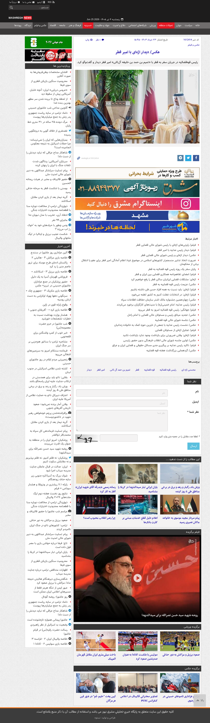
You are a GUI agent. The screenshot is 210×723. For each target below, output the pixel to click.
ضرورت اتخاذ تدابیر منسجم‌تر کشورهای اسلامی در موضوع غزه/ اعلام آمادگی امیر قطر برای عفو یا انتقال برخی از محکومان (140, 262)
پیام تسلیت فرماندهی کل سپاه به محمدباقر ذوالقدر (50, 433)
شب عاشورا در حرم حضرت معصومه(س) (55, 326)
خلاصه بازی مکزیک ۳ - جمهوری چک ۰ (46, 291)
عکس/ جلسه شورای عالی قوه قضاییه (175, 320)
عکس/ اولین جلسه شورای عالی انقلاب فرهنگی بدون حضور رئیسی (159, 340)
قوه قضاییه (149, 370)
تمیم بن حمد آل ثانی (120, 370)
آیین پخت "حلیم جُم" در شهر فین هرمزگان (98, 698)
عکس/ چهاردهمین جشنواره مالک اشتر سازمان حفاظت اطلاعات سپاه (158, 300)
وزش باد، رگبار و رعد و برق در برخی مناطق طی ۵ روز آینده (180, 489)
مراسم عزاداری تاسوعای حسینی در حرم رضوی (181, 698)
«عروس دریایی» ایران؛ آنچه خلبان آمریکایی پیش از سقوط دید (50, 92)
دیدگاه (28, 25)
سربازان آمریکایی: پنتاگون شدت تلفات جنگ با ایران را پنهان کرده (52, 163)
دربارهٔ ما (14, 2)
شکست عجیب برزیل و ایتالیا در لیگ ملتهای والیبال (49, 236)
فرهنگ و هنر (75, 25)
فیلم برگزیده (193, 532)
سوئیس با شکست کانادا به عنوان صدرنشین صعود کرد (140, 656)
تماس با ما (29, 2)
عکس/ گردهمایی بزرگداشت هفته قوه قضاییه (171, 350)
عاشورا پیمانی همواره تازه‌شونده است (47, 620)
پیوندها (17, 25)
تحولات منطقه (166, 25)
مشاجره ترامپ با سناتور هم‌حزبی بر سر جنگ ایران (49, 344)
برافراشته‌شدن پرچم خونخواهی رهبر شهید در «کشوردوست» (49, 415)
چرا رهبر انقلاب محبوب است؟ (99, 518)
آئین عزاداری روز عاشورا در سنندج (49, 253)
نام (197, 391)
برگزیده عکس (192, 668)
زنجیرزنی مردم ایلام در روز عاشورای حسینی (50, 361)
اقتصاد (53, 25)
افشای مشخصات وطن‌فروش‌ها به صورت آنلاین (50, 74)
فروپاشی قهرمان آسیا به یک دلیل (49, 277)
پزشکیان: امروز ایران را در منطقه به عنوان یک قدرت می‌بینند (50, 442)
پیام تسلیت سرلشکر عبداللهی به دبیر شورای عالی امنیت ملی (48, 172)
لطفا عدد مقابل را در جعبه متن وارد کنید (179, 436)
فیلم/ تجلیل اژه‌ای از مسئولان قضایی (175, 330)
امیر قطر (101, 370)
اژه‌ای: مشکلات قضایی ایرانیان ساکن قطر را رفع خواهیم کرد (163, 279)
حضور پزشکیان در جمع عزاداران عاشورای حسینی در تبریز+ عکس (52, 284)
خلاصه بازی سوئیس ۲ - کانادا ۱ (50, 644)
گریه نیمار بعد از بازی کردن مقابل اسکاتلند (51, 199)
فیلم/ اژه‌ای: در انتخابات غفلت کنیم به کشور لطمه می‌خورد (163, 295)
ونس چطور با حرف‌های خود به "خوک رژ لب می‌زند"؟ (49, 227)
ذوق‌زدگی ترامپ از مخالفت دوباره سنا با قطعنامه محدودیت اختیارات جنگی (48, 208)
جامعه (62, 25)
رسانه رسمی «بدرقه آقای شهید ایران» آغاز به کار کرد (95, 489)
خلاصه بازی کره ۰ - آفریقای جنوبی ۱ (47, 310)
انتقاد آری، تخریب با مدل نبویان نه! (47, 215)
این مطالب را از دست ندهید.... (183, 459)
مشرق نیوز (170, 10)
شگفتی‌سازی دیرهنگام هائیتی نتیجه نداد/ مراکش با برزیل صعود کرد (49, 581)
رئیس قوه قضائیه (168, 370)
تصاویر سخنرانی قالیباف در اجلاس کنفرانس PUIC (139, 698)
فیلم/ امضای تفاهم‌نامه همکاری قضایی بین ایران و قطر (165, 274)
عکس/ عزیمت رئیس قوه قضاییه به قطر (174, 284)
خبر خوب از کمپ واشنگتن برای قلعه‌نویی (52, 335)
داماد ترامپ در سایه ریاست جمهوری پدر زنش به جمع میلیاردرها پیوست (49, 115)
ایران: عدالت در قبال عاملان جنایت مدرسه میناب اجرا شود (50, 469)
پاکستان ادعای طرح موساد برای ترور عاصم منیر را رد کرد (49, 265)
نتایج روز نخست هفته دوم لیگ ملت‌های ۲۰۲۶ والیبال (52, 495)
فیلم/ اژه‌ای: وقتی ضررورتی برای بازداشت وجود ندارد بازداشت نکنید (159, 335)
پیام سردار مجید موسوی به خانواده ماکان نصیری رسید (181, 520)
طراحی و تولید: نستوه (105, 718)
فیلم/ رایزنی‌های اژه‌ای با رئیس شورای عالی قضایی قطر (166, 245)
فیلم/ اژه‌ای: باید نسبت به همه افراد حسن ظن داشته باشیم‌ (163, 289)
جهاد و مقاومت (102, 25)
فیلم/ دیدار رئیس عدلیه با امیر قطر (177, 250)
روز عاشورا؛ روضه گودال (54, 597)
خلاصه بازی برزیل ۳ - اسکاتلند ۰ (49, 272)
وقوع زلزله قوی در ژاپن (55, 305)
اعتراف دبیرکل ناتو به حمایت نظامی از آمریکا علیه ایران (48, 397)
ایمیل (195, 402)
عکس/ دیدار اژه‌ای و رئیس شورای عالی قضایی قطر (168, 255)
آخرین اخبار (63, 246)
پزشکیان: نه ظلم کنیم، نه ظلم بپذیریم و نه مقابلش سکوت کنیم (48, 460)
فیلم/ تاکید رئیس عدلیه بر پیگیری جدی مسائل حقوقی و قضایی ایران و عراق (154, 345)
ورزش (153, 25)
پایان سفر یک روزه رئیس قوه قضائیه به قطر (172, 269)
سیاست (188, 25)
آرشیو (41, 2)
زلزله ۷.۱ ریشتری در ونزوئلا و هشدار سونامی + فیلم (49, 486)
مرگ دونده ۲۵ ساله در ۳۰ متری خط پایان (49, 124)
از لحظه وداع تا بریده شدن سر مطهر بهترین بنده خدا (49, 101)
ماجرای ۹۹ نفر (59, 220)
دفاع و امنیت (119, 25)
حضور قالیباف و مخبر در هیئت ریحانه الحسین (48, 181)
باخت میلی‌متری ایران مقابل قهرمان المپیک (96, 656)
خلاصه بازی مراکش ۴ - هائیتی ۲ (49, 258)
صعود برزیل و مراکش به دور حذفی (181, 654)
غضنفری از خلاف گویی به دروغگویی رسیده (50, 133)
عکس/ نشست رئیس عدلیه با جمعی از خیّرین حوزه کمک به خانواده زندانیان (155, 325)
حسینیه (88, 25)
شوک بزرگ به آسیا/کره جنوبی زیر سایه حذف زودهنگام (51, 478)
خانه (197, 25)
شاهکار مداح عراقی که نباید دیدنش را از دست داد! (48, 154)
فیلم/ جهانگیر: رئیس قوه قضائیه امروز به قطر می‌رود (167, 310)
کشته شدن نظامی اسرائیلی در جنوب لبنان (49, 370)
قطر (137, 370)
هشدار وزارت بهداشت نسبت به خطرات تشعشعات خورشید (52, 317)
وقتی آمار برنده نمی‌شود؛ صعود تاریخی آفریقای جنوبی (52, 406)
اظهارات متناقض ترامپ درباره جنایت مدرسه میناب (49, 572)
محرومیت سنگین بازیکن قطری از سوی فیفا (51, 83)
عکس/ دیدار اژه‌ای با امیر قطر (137, 52)
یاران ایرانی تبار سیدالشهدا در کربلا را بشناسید (138, 489)
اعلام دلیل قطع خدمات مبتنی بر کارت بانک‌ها (140, 520)
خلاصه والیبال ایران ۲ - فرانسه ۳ (49, 639)
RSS (51, 2)
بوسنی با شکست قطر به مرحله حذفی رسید (48, 190)
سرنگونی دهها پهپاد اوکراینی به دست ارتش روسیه (49, 298)
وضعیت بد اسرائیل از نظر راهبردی (48, 625)
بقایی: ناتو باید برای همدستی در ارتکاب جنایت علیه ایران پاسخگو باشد (50, 379)
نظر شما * (193, 412)
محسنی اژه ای (188, 370)
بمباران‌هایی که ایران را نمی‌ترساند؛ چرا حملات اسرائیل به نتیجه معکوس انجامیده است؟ (50, 144)
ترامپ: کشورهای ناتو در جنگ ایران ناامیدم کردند (50, 527)
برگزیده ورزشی (192, 627)
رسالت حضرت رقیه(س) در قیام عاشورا (52, 632)
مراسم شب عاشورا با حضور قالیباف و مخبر (49, 513)
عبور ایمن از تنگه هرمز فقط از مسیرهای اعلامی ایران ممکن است (52, 590)
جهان (178, 25)
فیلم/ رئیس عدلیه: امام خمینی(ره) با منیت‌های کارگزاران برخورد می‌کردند (156, 305)
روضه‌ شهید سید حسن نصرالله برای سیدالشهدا (170, 615)
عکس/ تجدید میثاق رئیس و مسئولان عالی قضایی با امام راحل (161, 315)
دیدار (89, 370)
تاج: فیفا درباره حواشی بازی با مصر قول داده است (50, 545)
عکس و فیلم (40, 25)
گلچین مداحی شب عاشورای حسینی (47, 108)
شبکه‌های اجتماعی (137, 25)
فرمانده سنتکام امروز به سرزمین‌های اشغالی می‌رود (49, 353)
